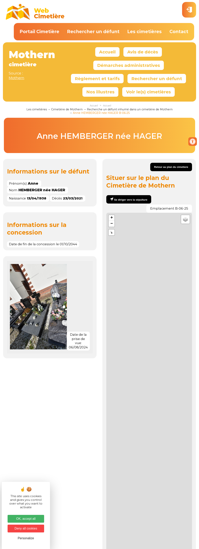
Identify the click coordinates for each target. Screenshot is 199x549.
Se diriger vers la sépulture (130, 199)
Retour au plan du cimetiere (171, 167)
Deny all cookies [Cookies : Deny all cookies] (26, 528)
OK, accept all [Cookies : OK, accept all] (26, 518)
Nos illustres (100, 91)
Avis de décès (142, 51)
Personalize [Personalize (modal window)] (26, 538)
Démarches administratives (128, 65)
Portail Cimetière (39, 31)
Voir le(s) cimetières (148, 91)
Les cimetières (144, 31)
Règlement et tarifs (97, 78)
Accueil (107, 51)
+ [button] (111, 218)
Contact (178, 31)
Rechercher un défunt (93, 31)
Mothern (16, 78)
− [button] (111, 224)
